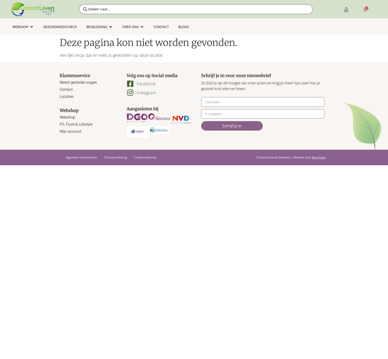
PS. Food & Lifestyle (76, 124)
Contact (66, 89)
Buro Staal (318, 157)
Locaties (67, 96)
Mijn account (70, 131)
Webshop (67, 117)
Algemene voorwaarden (81, 157)
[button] (23, 26)
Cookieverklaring (145, 157)
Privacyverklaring (115, 157)
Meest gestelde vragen (78, 82)
